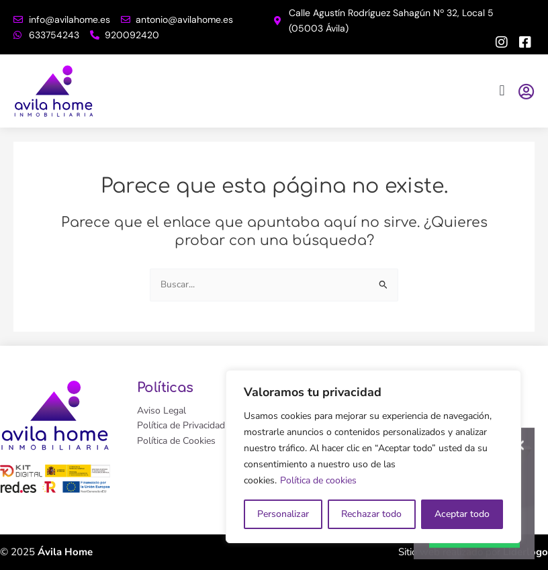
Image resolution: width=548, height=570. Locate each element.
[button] (502, 91)
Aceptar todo (462, 514)
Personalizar (283, 514)
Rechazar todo (371, 514)
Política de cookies (318, 480)
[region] (373, 456)
